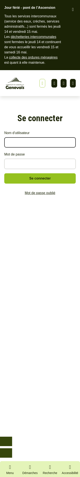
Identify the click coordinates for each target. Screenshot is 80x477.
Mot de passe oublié (40, 193)
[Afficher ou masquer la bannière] (42, 83)
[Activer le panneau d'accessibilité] (70, 470)
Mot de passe (14, 154)
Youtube (73, 83)
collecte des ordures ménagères (33, 57)
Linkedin (54, 83)
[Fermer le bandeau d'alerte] (73, 9)
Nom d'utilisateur (17, 133)
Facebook (63, 83)
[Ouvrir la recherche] (50, 469)
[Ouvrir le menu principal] (10, 469)
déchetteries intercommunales (33, 37)
